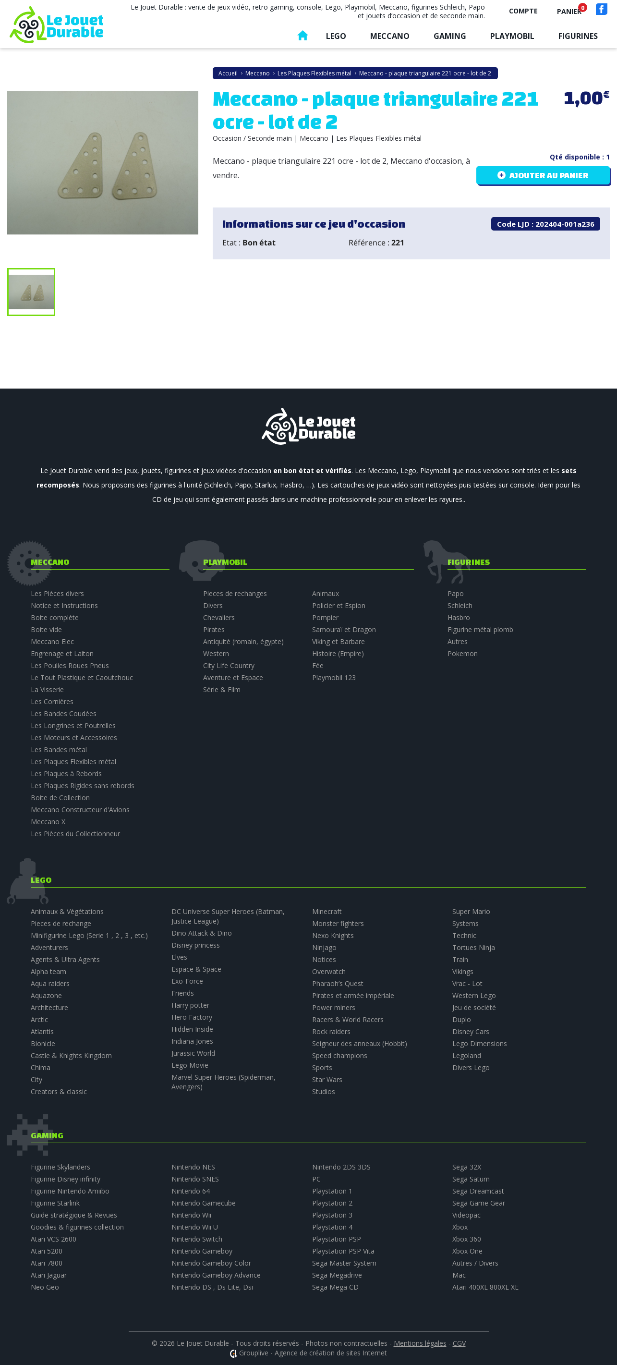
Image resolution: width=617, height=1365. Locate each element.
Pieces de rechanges (235, 593)
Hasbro (459, 617)
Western (216, 653)
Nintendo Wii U (194, 1226)
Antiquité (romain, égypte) (243, 641)
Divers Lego (471, 1067)
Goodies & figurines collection (77, 1226)
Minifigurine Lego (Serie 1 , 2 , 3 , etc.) (89, 935)
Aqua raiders (50, 983)
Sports (322, 1067)
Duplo (461, 1019)
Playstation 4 (332, 1226)
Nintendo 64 (190, 1190)
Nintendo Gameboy (201, 1250)
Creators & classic (59, 1091)
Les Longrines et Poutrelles (73, 725)
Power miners (333, 1007)
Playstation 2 (332, 1202)
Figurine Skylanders (60, 1166)
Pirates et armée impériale (353, 995)
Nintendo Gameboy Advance (216, 1275)
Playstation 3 (332, 1214)
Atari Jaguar (49, 1275)
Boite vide (46, 629)
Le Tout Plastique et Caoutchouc (82, 677)
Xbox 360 (466, 1238)
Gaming (450, 36)
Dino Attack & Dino (201, 933)
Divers (213, 605)
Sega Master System (344, 1263)
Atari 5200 (46, 1250)
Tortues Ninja (473, 947)
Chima (40, 1067)
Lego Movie (189, 1065)
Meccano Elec (52, 641)
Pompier (325, 617)
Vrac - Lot (467, 983)
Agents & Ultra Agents (65, 959)
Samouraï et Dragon (344, 629)
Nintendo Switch (196, 1238)
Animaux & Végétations (67, 911)
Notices (324, 959)
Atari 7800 (46, 1263)
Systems (465, 923)
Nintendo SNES (195, 1178)
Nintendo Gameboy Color (211, 1263)
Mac (459, 1275)
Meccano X (48, 821)
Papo (456, 593)
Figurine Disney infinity (65, 1178)
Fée (318, 665)
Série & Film (222, 689)
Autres (458, 641)
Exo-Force (187, 981)
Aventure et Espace (233, 677)
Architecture (49, 1007)
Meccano (390, 36)
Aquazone (46, 995)
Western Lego (474, 995)
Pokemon (463, 653)
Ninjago (324, 947)
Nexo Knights (333, 935)
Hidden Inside (192, 1029)
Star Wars (327, 1079)
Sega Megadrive (337, 1275)
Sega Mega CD (335, 1287)
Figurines (578, 36)
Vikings (462, 971)
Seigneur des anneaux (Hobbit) (359, 1043)
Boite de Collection (60, 797)
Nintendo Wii (191, 1214)
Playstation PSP (336, 1238)
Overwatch (329, 971)
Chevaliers (219, 617)
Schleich (460, 605)
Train (460, 959)
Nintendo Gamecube (203, 1202)
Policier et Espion (338, 605)
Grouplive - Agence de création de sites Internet (313, 1352)
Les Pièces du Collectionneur (75, 833)
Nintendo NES (193, 1166)
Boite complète (55, 617)
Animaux (325, 593)
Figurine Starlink (55, 1202)
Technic (464, 935)
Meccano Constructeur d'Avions (80, 809)
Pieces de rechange (61, 923)
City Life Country (228, 665)
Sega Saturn (471, 1178)
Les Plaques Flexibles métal (73, 761)
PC (316, 1178)
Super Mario (471, 911)
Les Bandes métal (59, 749)
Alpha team (48, 971)
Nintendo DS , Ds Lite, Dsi (212, 1287)
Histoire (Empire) (338, 653)
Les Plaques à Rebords (66, 773)
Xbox (460, 1226)
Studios (323, 1091)
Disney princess (195, 945)
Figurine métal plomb (480, 629)
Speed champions (339, 1055)
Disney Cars (470, 1031)
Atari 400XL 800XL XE (485, 1287)
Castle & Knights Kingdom (71, 1055)
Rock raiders (331, 1031)
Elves (179, 957)
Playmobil (512, 36)
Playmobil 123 (334, 677)
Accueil (302, 37)
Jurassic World (193, 1053)
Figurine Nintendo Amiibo (70, 1190)
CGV (459, 1343)
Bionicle (43, 1043)
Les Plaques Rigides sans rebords (82, 785)
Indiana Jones (192, 1041)
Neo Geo (45, 1287)
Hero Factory (191, 1017)
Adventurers (49, 947)
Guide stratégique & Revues (74, 1214)
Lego (336, 36)
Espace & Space (196, 969)
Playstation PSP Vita (343, 1250)
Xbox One (467, 1250)
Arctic (39, 1019)
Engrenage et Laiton (62, 653)
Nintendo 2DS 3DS (341, 1166)
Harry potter (190, 1005)
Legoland (466, 1055)
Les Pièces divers (57, 593)
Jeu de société (474, 1007)
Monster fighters (338, 923)
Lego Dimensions (479, 1043)
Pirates (214, 629)
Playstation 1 (332, 1190)
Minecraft (327, 911)
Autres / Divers (475, 1263)
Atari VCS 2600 (53, 1238)
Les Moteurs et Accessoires (74, 737)
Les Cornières (52, 701)
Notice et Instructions (64, 605)
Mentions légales (420, 1343)
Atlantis (42, 1031)
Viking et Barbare (338, 641)
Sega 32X (466, 1166)
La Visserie (47, 689)
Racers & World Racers (348, 1019)
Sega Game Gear (478, 1202)
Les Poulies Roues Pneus (70, 665)
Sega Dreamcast (478, 1190)
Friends (182, 993)
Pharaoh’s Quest (337, 983)
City (36, 1079)
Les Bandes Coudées (64, 713)
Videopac (466, 1214)
